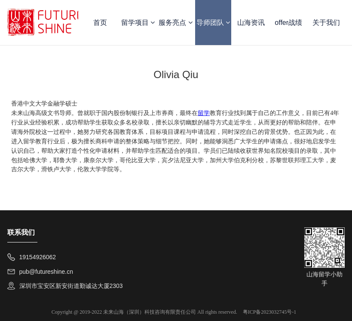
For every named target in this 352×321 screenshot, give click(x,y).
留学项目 (138, 22)
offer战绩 (288, 22)
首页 (100, 22)
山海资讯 (251, 22)
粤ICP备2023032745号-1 (270, 312)
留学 (204, 113)
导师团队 (213, 22)
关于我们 (326, 22)
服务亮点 (175, 22)
